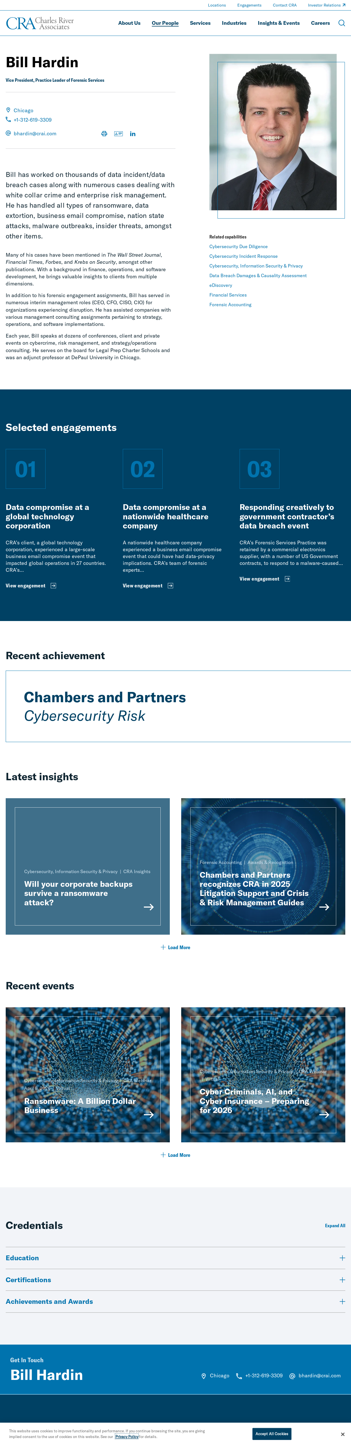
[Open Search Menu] (341, 23)
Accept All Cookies (272, 1436)
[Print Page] (104, 134)
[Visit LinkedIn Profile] (133, 134)
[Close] (342, 1436)
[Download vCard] (118, 134)
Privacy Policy (126, 1439)
